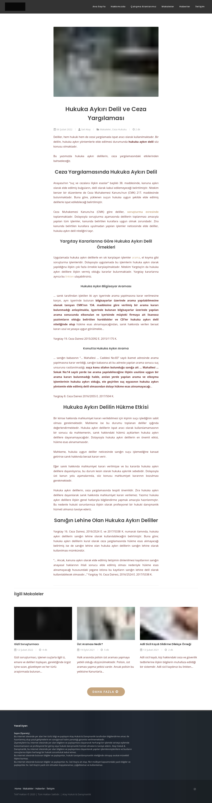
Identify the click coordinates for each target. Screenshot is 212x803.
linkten (69, 276)
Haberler (184, 6)
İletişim (200, 6)
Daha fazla (105, 692)
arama (136, 257)
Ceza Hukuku (119, 129)
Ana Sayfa (99, 6)
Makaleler (168, 6)
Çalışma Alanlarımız (143, 6)
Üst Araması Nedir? (90, 644)
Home (18, 788)
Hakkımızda (118, 6)
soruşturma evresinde (143, 212)
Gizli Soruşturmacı (26, 644)
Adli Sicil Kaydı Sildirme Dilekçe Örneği (165, 644)
